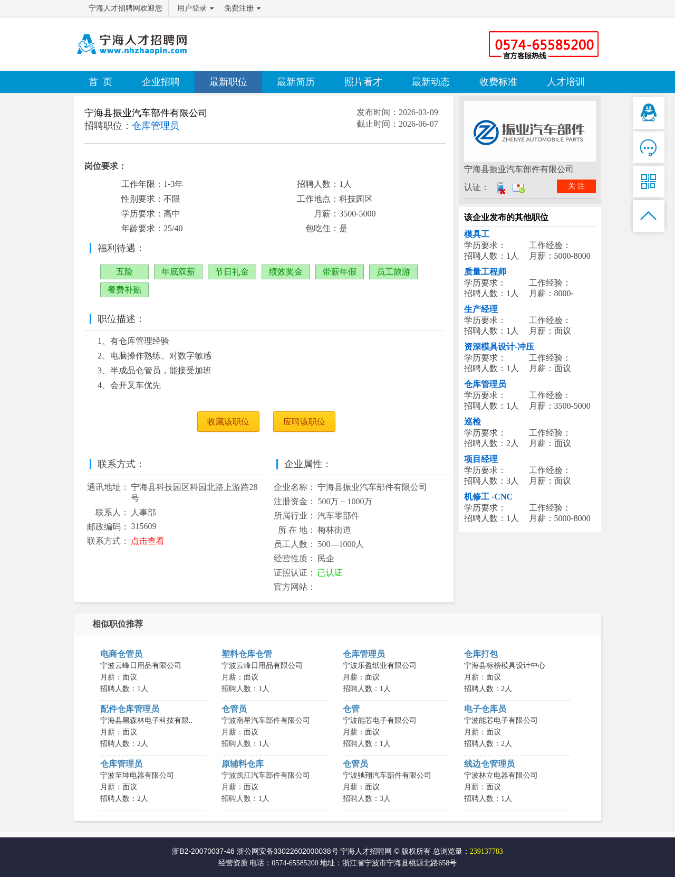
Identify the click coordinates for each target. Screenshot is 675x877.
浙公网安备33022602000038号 (288, 851)
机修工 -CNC (488, 496)
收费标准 (498, 82)
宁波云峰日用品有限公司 (140, 665)
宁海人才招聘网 (366, 851)
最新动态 (431, 82)
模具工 (476, 234)
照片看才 (363, 82)
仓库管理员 (485, 384)
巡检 (472, 421)
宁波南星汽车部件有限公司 (265, 720)
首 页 (100, 82)
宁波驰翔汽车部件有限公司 (387, 775)
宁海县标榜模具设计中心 (504, 665)
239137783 (486, 851)
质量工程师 (485, 271)
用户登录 (192, 8)
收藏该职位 (228, 421)
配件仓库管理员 (129, 708)
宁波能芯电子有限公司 (380, 720)
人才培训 (566, 82)
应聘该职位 (304, 421)
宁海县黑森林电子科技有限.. (146, 720)
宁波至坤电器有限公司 (137, 775)
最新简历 (296, 82)
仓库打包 (481, 653)
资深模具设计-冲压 (499, 346)
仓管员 (234, 708)
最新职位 (228, 82)
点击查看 (148, 540)
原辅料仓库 (242, 763)
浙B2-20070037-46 (203, 851)
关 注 (576, 186)
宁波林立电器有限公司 (501, 775)
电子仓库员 (485, 708)
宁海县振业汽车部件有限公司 (146, 113)
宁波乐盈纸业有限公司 (380, 665)
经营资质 (233, 863)
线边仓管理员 (489, 763)
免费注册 (239, 8)
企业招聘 (161, 82)
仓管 (351, 708)
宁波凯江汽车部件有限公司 (265, 775)
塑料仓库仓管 (246, 653)
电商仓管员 (121, 653)
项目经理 (481, 459)
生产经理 (481, 309)
